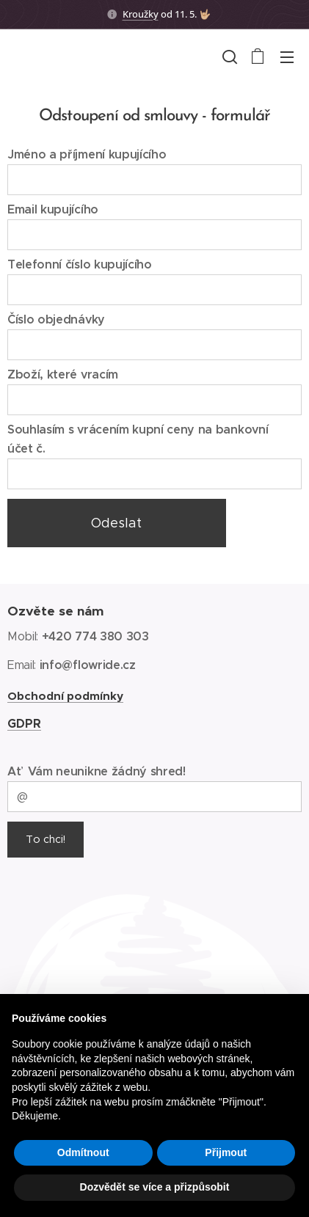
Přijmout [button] (226, 1152)
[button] (228, 56)
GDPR (24, 724)
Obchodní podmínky (65, 696)
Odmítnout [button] (83, 1152)
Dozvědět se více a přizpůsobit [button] (155, 1187)
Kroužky (141, 14)
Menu (287, 57)
